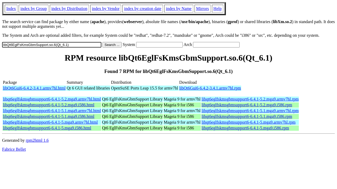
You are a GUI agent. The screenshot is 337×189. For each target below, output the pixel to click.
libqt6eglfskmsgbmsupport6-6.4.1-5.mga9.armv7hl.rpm (249, 122)
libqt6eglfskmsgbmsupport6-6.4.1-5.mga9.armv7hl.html (50, 122)
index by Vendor (106, 8)
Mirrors (202, 8)
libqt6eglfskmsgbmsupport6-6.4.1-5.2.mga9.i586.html (49, 105)
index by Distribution (69, 8)
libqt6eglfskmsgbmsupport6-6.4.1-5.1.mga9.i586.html (49, 116)
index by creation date (142, 8)
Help (218, 8)
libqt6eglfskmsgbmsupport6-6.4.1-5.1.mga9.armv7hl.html (52, 110)
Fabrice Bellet (14, 149)
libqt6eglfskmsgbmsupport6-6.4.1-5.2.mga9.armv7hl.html (52, 99)
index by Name (179, 8)
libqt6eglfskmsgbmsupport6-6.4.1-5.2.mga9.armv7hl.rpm (250, 99)
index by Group (33, 8)
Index (11, 8)
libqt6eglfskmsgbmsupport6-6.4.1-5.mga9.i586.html (47, 128)
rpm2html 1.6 (37, 140)
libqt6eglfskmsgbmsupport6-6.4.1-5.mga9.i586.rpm (245, 128)
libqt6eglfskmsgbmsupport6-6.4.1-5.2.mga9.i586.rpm (247, 105)
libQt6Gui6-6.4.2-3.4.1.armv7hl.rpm (210, 88)
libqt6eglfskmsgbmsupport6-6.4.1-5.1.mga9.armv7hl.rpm (250, 110)
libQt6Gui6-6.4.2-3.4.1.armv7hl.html (34, 88)
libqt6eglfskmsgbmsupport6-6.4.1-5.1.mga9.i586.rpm (247, 116)
